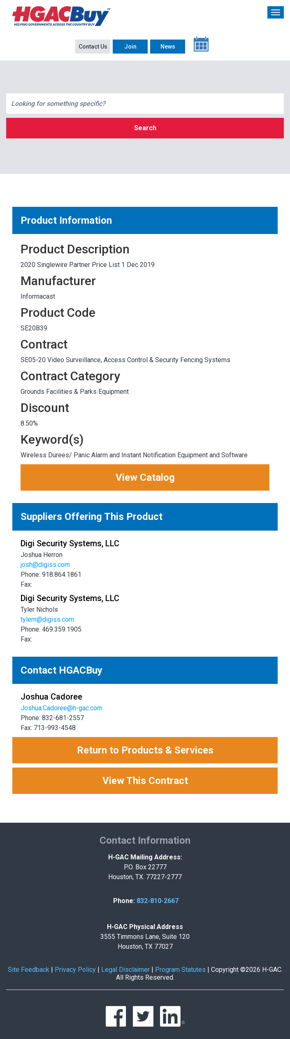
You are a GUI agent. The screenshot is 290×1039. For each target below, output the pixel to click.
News (167, 46)
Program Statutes (180, 969)
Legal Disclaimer (125, 969)
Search (145, 128)
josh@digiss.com (45, 565)
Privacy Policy (75, 969)
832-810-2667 (158, 901)
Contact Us (93, 46)
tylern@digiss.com (47, 619)
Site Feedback (28, 969)
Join (130, 46)
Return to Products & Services (145, 750)
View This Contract (145, 780)
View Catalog (145, 477)
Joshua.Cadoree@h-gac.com (61, 708)
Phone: (124, 901)
